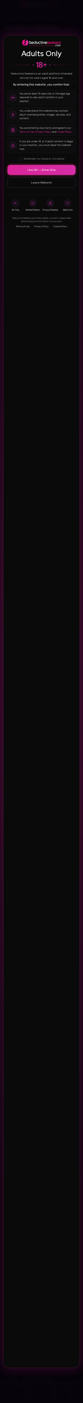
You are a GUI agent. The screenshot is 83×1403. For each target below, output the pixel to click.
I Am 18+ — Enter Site (41, 170)
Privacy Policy (43, 132)
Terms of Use (27, 132)
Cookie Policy (64, 132)
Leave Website (41, 182)
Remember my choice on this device (41, 158)
